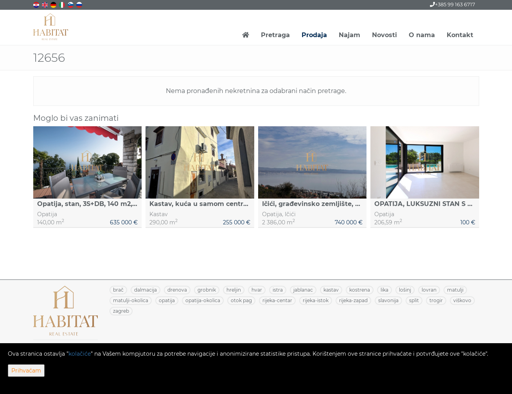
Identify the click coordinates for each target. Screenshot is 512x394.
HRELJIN (233, 290)
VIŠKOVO (462, 300)
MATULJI (455, 290)
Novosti (384, 35)
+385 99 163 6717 (452, 4)
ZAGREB (121, 311)
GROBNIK (207, 290)
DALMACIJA (145, 290)
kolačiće (79, 353)
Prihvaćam (26, 370)
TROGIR (436, 300)
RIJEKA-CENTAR (277, 300)
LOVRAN (429, 290)
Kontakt (460, 35)
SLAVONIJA (388, 300)
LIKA (384, 290)
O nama (422, 35)
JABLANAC (303, 290)
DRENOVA (177, 290)
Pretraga (275, 35)
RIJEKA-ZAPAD (353, 300)
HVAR (257, 290)
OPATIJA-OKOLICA (202, 300)
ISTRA (278, 290)
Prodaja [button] (314, 35)
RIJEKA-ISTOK (316, 300)
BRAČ (118, 290)
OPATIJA (167, 300)
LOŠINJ (405, 290)
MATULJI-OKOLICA (130, 300)
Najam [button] (349, 35)
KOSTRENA (359, 290)
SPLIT (414, 300)
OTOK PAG (241, 300)
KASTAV (331, 290)
